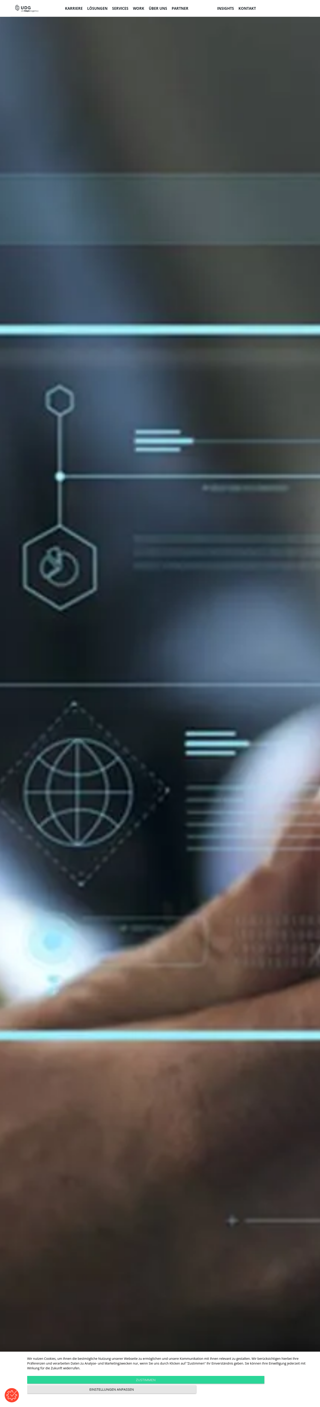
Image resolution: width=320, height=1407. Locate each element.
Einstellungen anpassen (272, 1391)
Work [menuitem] (138, 8)
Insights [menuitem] (225, 8)
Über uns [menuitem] (158, 8)
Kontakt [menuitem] (247, 8)
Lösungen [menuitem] (97, 8)
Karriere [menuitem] (74, 8)
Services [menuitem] (120, 8)
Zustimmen (128, 1391)
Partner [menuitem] (180, 8)
